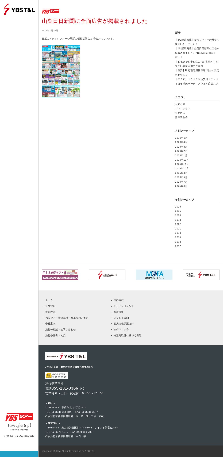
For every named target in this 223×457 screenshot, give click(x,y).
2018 (178, 241)
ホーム (10, 29)
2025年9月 (181, 173)
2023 (178, 219)
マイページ (13, 40)
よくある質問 (121, 317)
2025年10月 (182, 168)
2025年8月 (181, 177)
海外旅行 (50, 306)
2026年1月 (181, 155)
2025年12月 (182, 159)
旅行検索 (12, 50)
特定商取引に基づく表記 (128, 335)
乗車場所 (12, 61)
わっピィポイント (124, 306)
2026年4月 (181, 142)
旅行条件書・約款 (55, 335)
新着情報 (119, 311)
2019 (178, 237)
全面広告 (180, 113)
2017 (178, 246)
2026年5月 (181, 137)
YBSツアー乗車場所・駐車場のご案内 (67, 317)
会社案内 (50, 323)
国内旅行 (119, 300)
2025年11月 (182, 164)
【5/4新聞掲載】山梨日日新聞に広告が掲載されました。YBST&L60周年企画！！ (197, 53)
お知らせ (180, 104)
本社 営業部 (13, 82)
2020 (178, 233)
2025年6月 (181, 186)
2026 (178, 206)
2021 (178, 228)
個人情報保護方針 (124, 323)
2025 (178, 211)
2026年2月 (181, 151)
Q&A (10, 71)
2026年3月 (181, 146)
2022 (178, 224)
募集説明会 (181, 117)
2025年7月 (181, 181)
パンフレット (182, 108)
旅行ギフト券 (121, 329)
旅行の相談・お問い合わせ (60, 329)
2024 (178, 215)
